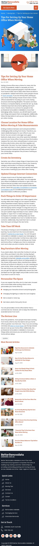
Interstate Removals (12, 516)
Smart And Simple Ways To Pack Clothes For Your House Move (24, 369)
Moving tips (11, 13)
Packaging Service (11, 513)
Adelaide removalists (22, 258)
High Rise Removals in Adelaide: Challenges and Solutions (24, 349)
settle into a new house (15, 234)
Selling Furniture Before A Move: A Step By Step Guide (25, 379)
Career (7, 497)
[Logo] (10, 2)
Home (3, 13)
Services (8, 490)
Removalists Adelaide (12, 510)
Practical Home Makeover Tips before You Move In (26, 441)
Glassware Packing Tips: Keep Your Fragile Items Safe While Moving (25, 390)
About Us (8, 483)
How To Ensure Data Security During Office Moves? (26, 421)
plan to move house (17, 326)
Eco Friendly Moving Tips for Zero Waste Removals (25, 410)
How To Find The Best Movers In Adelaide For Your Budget (24, 359)
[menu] (36, 8)
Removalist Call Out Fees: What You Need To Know (25, 400)
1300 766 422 (8, 530)
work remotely (8, 96)
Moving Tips (9, 486)
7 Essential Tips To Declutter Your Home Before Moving (25, 431)
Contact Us (9, 493)
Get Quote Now (8, 7)
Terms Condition (10, 500)
